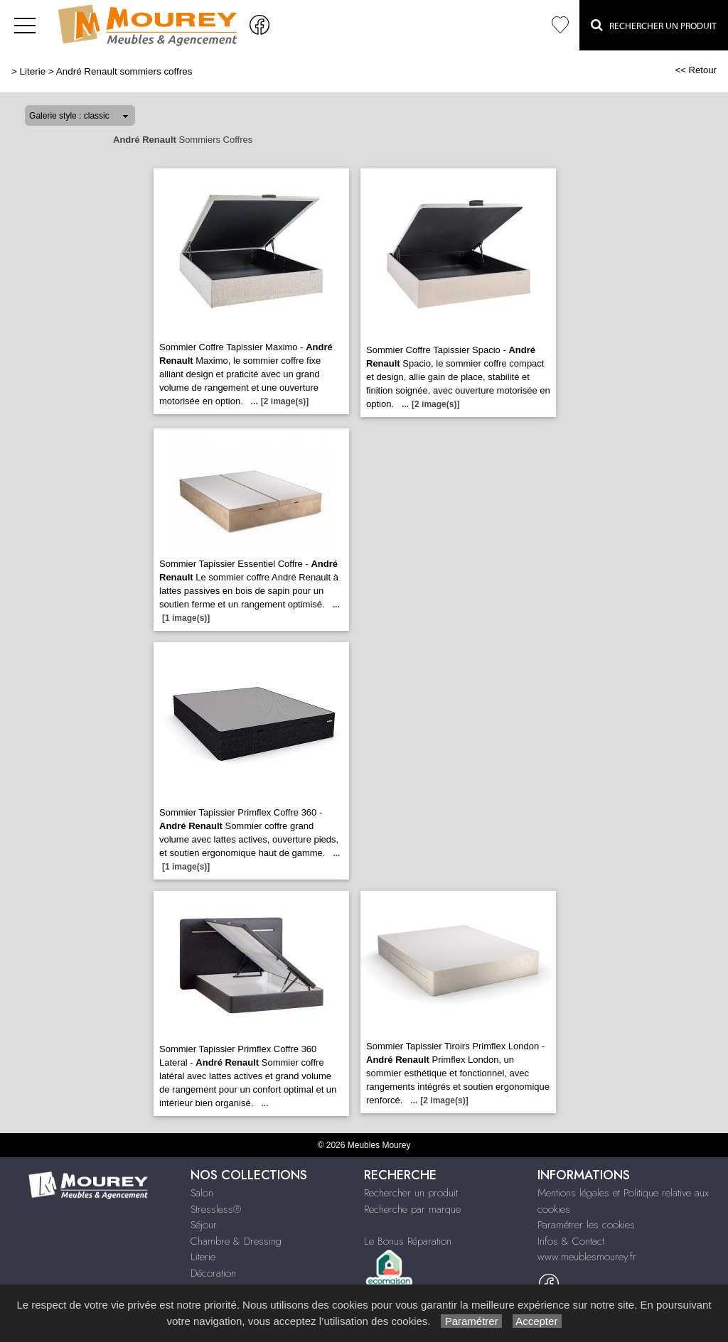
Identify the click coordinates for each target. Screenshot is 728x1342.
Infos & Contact (570, 1241)
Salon (202, 1193)
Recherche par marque (412, 1209)
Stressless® (216, 1209)
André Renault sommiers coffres (124, 71)
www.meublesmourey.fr (586, 1257)
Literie (33, 71)
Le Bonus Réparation (407, 1241)
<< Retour (696, 70)
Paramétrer (470, 1321)
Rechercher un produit (411, 1193)
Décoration (213, 1273)
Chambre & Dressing (236, 1241)
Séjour (204, 1225)
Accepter (537, 1321)
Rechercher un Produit (654, 24)
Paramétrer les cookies (586, 1225)
